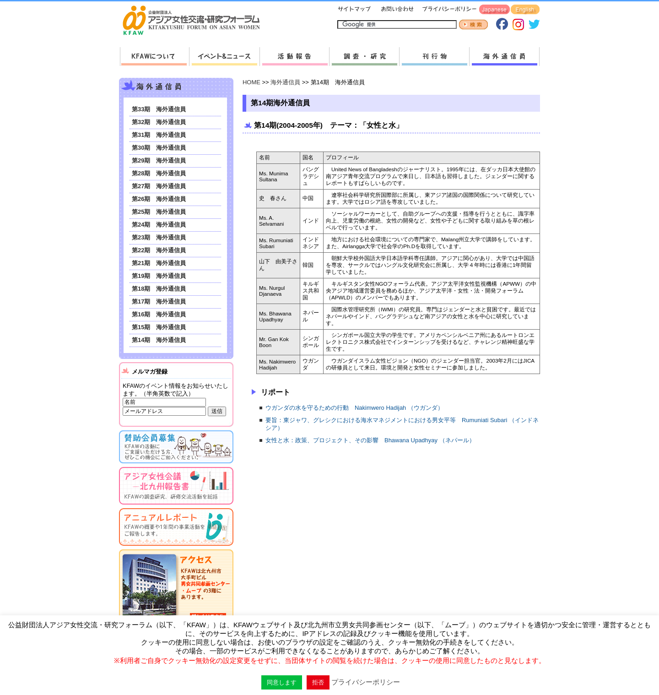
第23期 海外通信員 (159, 237)
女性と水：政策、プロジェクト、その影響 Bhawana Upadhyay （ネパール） (370, 440)
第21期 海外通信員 (159, 263)
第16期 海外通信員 (159, 314)
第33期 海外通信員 (159, 109)
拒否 (318, 682)
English (525, 10)
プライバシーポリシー (448, 10)
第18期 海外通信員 (159, 288)
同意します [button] (282, 682)
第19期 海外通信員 (159, 275)
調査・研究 (364, 56)
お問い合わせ (396, 10)
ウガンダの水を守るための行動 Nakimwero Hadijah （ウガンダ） (354, 407)
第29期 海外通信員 (159, 160)
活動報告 (294, 56)
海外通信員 (504, 56)
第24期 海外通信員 (159, 224)
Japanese (494, 10)
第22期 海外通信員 (159, 250)
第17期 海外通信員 (159, 301)
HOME (251, 82)
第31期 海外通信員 (159, 134)
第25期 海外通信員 (159, 211)
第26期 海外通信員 (159, 198)
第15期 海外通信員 (159, 327)
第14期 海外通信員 (159, 340)
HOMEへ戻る (195, 21)
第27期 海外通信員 (159, 186)
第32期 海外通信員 (159, 122)
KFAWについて (154, 56)
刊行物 (434, 56)
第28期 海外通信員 (159, 173)
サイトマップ (355, 10)
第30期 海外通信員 (159, 147)
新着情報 (224, 56)
